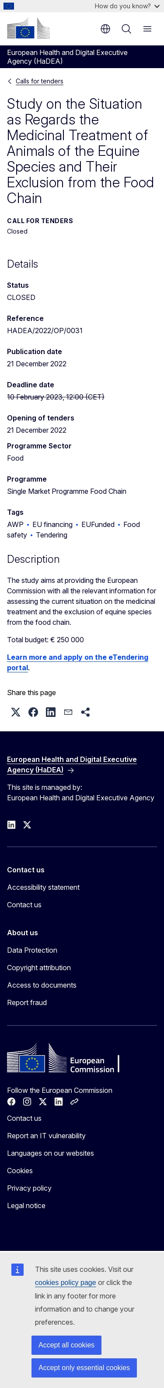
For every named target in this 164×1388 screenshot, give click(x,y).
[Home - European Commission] (28, 27)
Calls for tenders (39, 81)
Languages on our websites (50, 1153)
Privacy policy (29, 1188)
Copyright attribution (39, 967)
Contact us (24, 904)
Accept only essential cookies (84, 1367)
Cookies (20, 1170)
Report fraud (27, 1002)
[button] (16, 712)
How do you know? (127, 6)
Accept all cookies (66, 1345)
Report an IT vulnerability (46, 1135)
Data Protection (32, 950)
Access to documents (42, 985)
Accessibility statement (43, 887)
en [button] (105, 29)
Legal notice (26, 1205)
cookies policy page (65, 1282)
